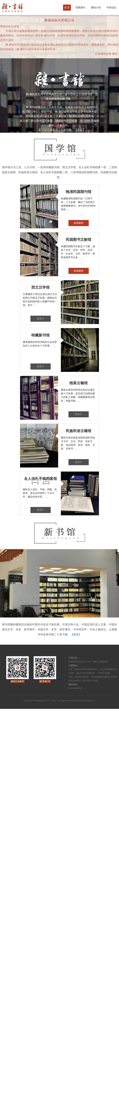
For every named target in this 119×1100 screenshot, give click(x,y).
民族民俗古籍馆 (78, 431)
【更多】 (79, 129)
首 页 (67, 7)
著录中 (40, 318)
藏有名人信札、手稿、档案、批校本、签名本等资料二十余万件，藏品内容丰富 (40, 493)
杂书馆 (21, 7)
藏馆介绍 (96, 7)
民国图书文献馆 (78, 239)
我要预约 (80, 7)
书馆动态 (111, 7)
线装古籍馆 (78, 383)
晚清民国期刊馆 (78, 192)
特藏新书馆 (40, 335)
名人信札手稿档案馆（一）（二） (40, 481)
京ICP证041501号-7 (86, 701)
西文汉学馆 (40, 287)
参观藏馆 (78, 223)
